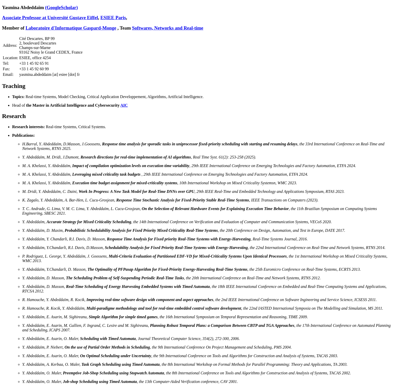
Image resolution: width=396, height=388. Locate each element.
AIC (124, 105)
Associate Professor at (24, 17)
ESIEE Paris (113, 17)
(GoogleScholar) (61, 7)
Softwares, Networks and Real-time (167, 28)
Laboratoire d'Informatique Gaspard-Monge (71, 28)
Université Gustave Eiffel (72, 17)
